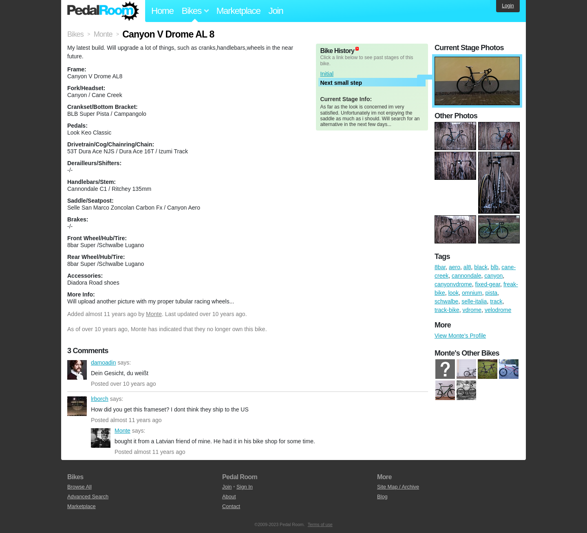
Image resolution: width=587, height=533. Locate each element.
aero (454, 267)
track (496, 301)
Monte (154, 314)
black (481, 267)
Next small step (341, 83)
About (229, 496)
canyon (493, 275)
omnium (472, 293)
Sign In (244, 487)
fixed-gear (487, 284)
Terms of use (320, 524)
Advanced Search (87, 496)
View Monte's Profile (460, 335)
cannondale (466, 275)
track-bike (447, 310)
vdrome (471, 310)
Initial (326, 74)
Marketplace (238, 11)
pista (491, 293)
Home (162, 11)
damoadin (77, 370)
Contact (231, 506)
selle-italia (474, 301)
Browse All (79, 487)
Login (508, 6)
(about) (357, 48)
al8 (467, 267)
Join (276, 11)
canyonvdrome (453, 284)
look (453, 293)
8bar (440, 267)
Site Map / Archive (398, 487)
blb (495, 267)
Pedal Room (103, 11)
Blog (382, 496)
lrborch (77, 406)
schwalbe (446, 301)
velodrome (498, 310)
